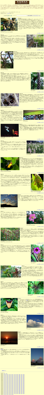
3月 (7, 374)
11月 (4, 373)
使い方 (39, 15)
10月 (19, 374)
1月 (4, 374)
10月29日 (2, 349)
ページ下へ (42, 49)
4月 (9, 374)
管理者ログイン (4, 370)
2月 (5, 374)
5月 (10, 374)
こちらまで (8, 13)
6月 (12, 374)
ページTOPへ (39, 49)
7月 (14, 374)
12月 (6, 373)
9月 (17, 374)
